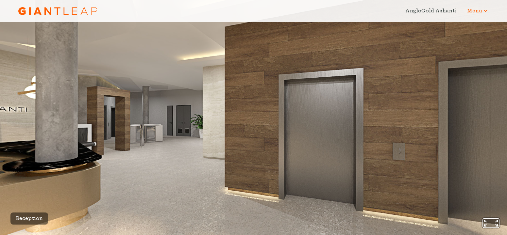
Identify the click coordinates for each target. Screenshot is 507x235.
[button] (478, 11)
